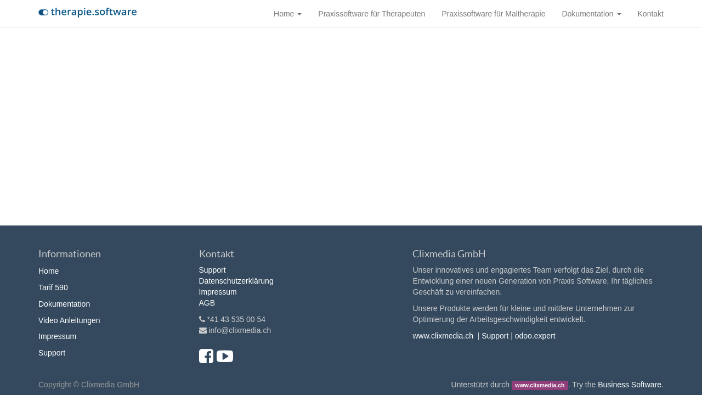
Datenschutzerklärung (236, 280)
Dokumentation (64, 304)
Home (48, 271)
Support (51, 352)
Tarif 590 (53, 287)
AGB (207, 302)
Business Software (629, 384)
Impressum (57, 336)
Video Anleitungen (69, 320)
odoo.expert (535, 335)
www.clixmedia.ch (442, 335)
